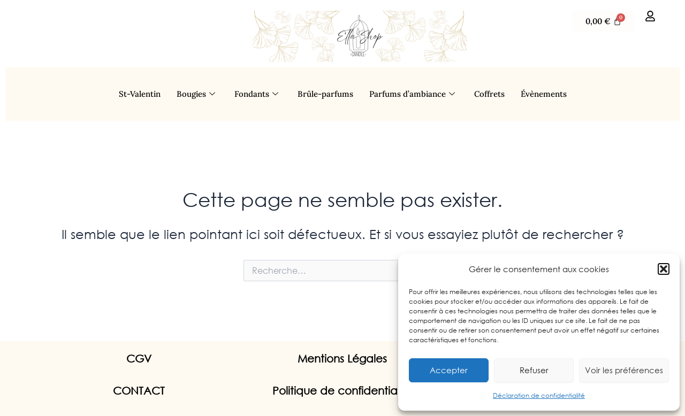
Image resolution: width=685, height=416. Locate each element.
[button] (663, 269)
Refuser (534, 370)
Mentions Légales (342, 358)
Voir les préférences (624, 370)
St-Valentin (140, 94)
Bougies (196, 94)
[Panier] (603, 21)
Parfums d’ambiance (412, 94)
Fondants (256, 94)
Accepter (449, 370)
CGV (138, 358)
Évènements (544, 94)
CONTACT (139, 390)
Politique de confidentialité (342, 390)
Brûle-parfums (325, 94)
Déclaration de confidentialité (539, 395)
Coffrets (489, 94)
